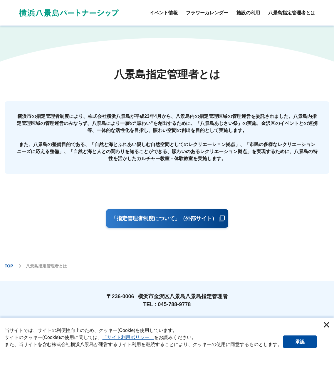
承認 (305, 341)
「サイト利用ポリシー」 (128, 337)
